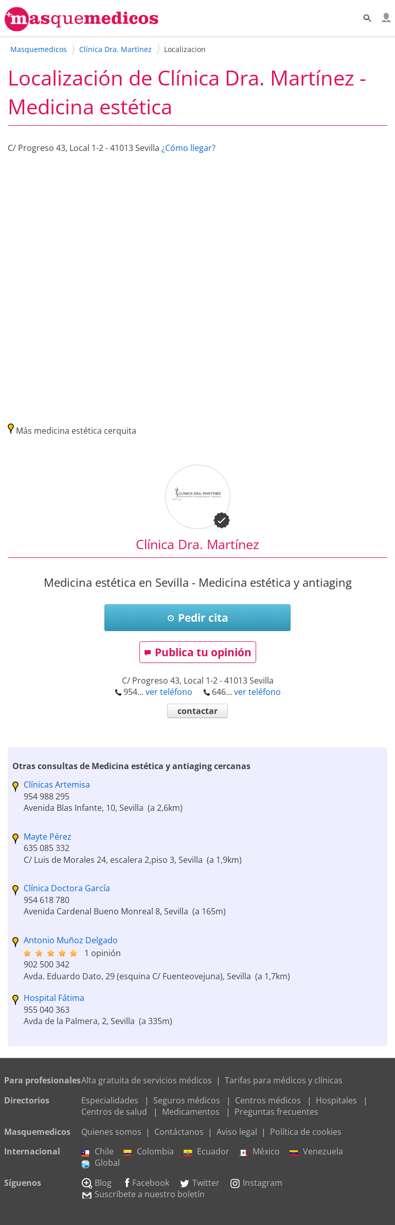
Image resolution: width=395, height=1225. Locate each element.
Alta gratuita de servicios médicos (146, 1080)
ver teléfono (169, 691)
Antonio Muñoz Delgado (71, 940)
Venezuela (316, 1151)
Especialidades (109, 1100)
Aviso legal (237, 1131)
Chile (97, 1151)
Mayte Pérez (47, 836)
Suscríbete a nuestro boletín (143, 1194)
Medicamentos (191, 1111)
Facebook (145, 1182)
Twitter (199, 1182)
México (259, 1151)
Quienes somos (111, 1131)
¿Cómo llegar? (188, 148)
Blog (96, 1182)
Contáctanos (179, 1131)
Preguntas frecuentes (276, 1111)
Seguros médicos (186, 1100)
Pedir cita (197, 617)
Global (100, 1162)
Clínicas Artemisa (57, 784)
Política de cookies (306, 1131)
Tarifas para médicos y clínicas (284, 1080)
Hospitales (336, 1100)
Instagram (255, 1182)
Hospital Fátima (54, 997)
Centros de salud (114, 1111)
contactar (197, 711)
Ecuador (206, 1151)
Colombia (148, 1151)
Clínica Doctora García (67, 888)
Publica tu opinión (198, 652)
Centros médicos (268, 1100)
